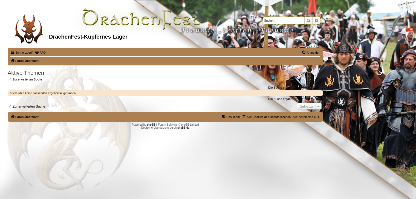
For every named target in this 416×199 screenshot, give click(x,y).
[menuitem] (40, 52)
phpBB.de (183, 127)
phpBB (151, 124)
